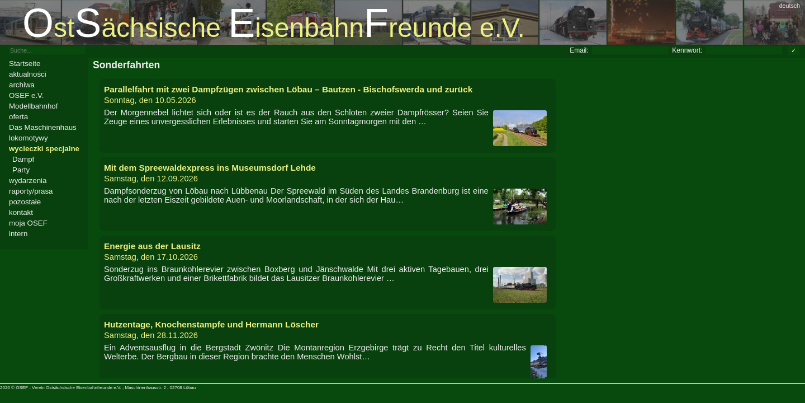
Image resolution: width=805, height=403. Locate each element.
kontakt (21, 212)
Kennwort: (687, 50)
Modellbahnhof (33, 106)
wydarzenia (27, 180)
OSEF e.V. (26, 95)
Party (21, 170)
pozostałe (25, 202)
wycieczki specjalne (44, 148)
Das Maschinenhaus (43, 127)
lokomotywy (28, 138)
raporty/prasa (31, 191)
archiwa (22, 85)
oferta (18, 117)
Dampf (23, 159)
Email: (579, 50)
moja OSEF (28, 223)
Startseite (24, 63)
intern (18, 233)
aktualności (27, 74)
